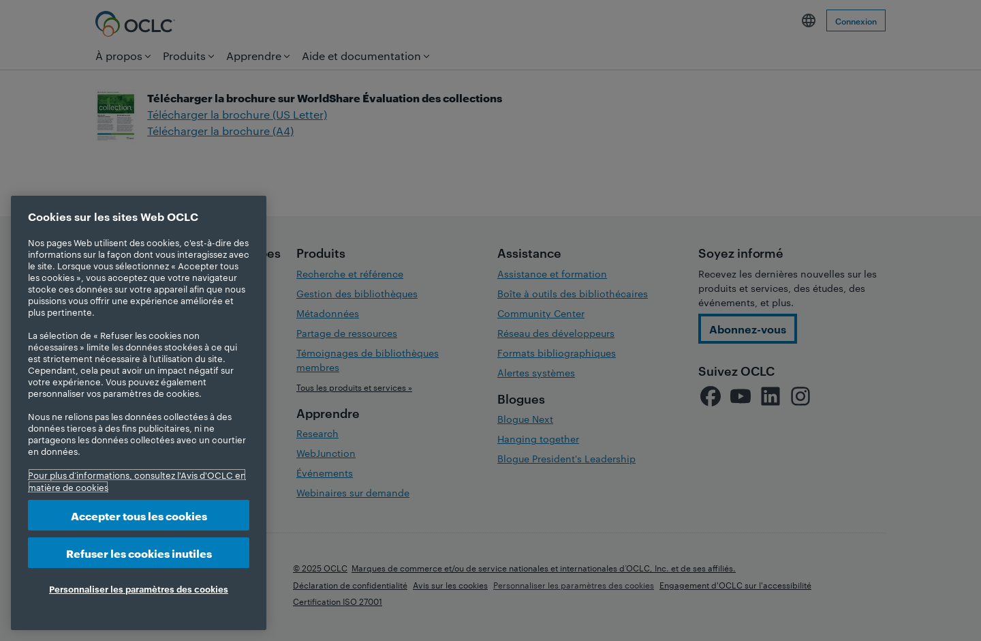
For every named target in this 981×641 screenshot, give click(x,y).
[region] (138, 413)
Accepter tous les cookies (139, 515)
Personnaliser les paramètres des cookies (138, 588)
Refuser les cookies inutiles (139, 553)
